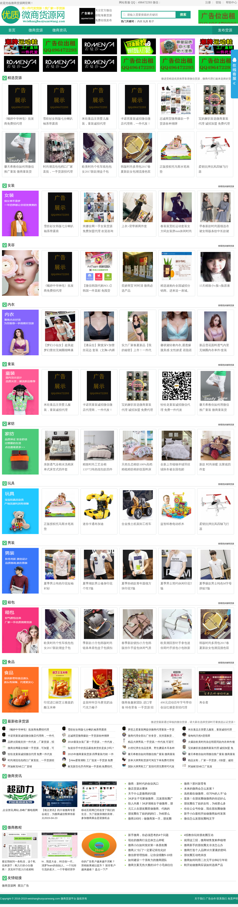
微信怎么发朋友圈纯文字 (199, 818)
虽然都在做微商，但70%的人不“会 (205, 793)
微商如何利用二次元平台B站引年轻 (205, 860)
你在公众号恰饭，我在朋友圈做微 (205, 808)
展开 (234, 74)
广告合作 (211, 898)
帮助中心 (231, 2)
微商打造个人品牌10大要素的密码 (205, 850)
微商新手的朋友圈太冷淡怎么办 (203, 845)
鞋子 (151, 21)
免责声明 (233, 898)
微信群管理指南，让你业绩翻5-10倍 (150, 855)
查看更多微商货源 (226, 186)
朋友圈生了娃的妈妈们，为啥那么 (149, 813)
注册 (208, 2)
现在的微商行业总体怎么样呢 (146, 840)
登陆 (218, 2)
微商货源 (36, 30)
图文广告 (23, 885)
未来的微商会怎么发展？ (199, 788)
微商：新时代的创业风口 (143, 783)
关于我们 (200, 898)
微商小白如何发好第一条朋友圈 (147, 845)
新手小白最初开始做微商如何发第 (205, 813)
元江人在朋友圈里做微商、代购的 (149, 808)
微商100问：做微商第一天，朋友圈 (150, 818)
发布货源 (225, 30)
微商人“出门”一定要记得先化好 (147, 850)
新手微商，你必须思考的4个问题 (148, 835)
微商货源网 (9, 885)
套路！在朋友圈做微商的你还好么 (205, 798)
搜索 (183, 14)
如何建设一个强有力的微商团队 (147, 860)
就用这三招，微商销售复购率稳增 (205, 840)
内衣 (139, 21)
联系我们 (222, 898)
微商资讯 (59, 30)
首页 (11, 30)
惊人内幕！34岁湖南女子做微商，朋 (150, 803)
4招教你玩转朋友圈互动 (198, 835)
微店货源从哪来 (138, 788)
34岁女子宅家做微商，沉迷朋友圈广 (150, 798)
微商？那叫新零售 (195, 783)
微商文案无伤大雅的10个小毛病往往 (150, 865)
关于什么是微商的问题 (142, 793)
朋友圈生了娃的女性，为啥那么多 (205, 803)
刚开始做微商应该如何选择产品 (203, 865)
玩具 (145, 21)
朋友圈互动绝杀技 (195, 855)
